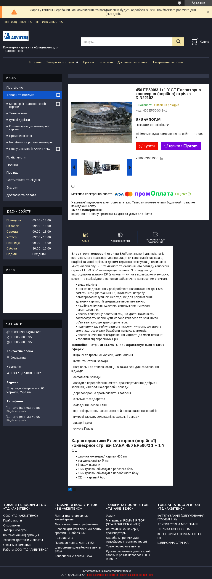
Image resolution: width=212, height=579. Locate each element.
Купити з (183, 146)
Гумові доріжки (19, 120)
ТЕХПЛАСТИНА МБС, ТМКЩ (177, 524)
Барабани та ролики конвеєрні (31, 142)
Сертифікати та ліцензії (23, 180)
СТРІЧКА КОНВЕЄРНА (173, 529)
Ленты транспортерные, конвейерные (72, 517)
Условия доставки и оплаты (23, 540)
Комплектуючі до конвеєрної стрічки (29, 128)
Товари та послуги (60, 62)
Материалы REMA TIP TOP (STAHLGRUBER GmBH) (125, 522)
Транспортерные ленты (123, 546)
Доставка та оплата (132, 62)
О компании (11, 525)
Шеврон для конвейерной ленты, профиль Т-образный (78, 531)
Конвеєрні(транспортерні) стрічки (27, 105)
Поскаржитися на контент (102, 574)
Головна (35, 62)
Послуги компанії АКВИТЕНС (29, 148)
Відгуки (12, 187)
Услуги (110, 515)
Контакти (106, 62)
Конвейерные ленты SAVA (73, 556)
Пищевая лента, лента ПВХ (74, 542)
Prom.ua (126, 571)
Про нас (89, 62)
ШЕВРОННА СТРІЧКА (172, 542)
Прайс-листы (12, 520)
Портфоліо (14, 87)
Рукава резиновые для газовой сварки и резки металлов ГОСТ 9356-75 (128, 555)
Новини (12, 165)
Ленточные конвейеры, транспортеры (122, 531)
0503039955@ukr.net (25, 332)
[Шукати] (178, 41)
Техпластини (18, 113)
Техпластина (64, 537)
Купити (149, 146)
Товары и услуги (15, 530)
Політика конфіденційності (136, 574)
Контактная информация (21, 535)
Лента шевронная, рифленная (76, 524)
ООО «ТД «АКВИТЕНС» (20, 515)
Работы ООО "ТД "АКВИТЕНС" (25, 549)
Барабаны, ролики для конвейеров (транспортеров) (126, 539)
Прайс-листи (16, 157)
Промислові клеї (20, 136)
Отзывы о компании (17, 545)
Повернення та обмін (167, 62)
